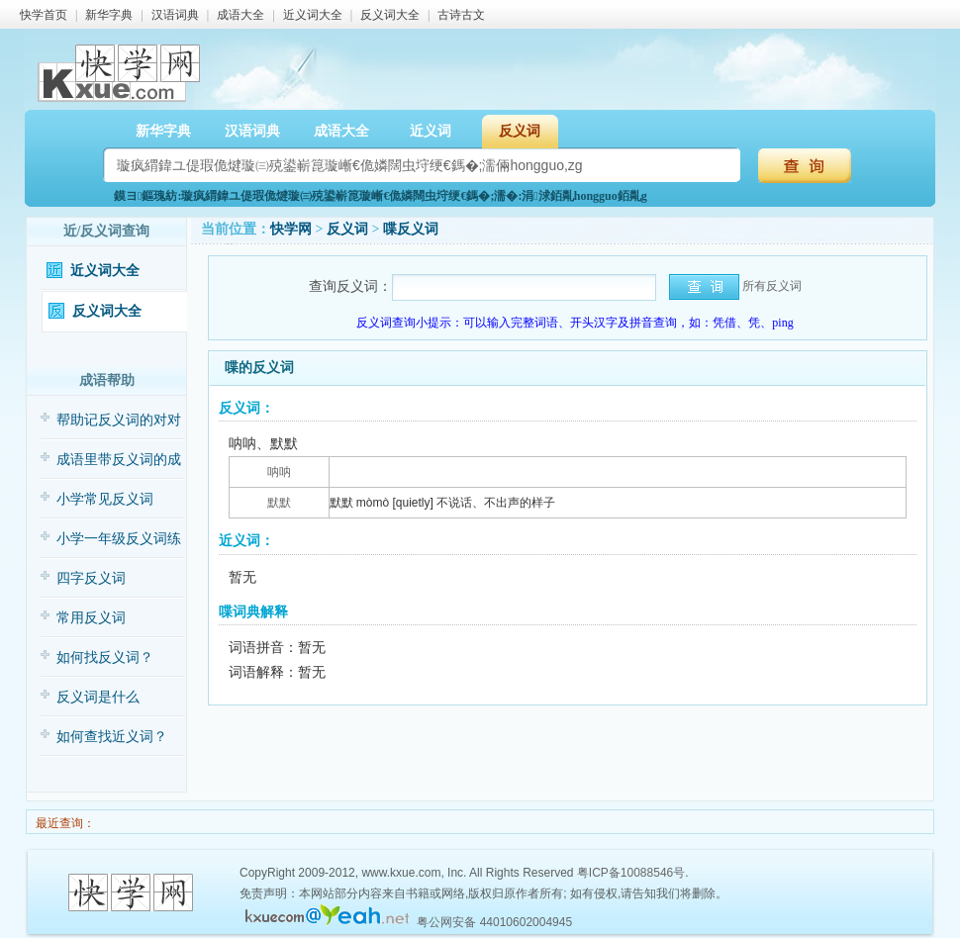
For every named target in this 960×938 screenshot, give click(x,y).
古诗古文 (461, 15)
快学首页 (43, 15)
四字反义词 (91, 578)
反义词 (519, 131)
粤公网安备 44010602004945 (494, 922)
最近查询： (64, 823)
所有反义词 (772, 286)
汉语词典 (175, 15)
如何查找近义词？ (111, 736)
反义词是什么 (98, 697)
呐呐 (279, 472)
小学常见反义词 (104, 499)
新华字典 (109, 15)
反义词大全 (390, 15)
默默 (279, 503)
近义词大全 (312, 15)
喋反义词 (410, 229)
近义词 (430, 131)
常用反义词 (91, 617)
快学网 (291, 229)
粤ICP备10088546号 (631, 873)
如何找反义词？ (104, 657)
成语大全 (240, 15)
